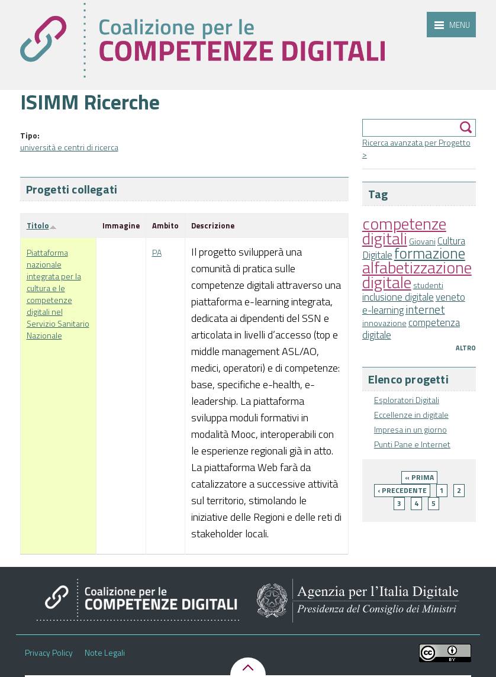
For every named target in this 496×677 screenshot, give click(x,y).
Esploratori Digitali (406, 400)
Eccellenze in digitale (411, 414)
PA (157, 252)
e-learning (383, 310)
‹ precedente (402, 490)
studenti (428, 285)
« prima (419, 477)
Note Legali (105, 653)
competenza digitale (411, 329)
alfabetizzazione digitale (417, 274)
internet (425, 309)
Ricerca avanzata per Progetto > (416, 148)
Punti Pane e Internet (412, 444)
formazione (429, 253)
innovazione (384, 323)
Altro (466, 348)
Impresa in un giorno (410, 429)
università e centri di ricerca (69, 147)
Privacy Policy (49, 653)
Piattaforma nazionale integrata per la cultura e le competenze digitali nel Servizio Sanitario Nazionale (58, 293)
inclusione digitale (398, 297)
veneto (450, 297)
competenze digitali (404, 231)
